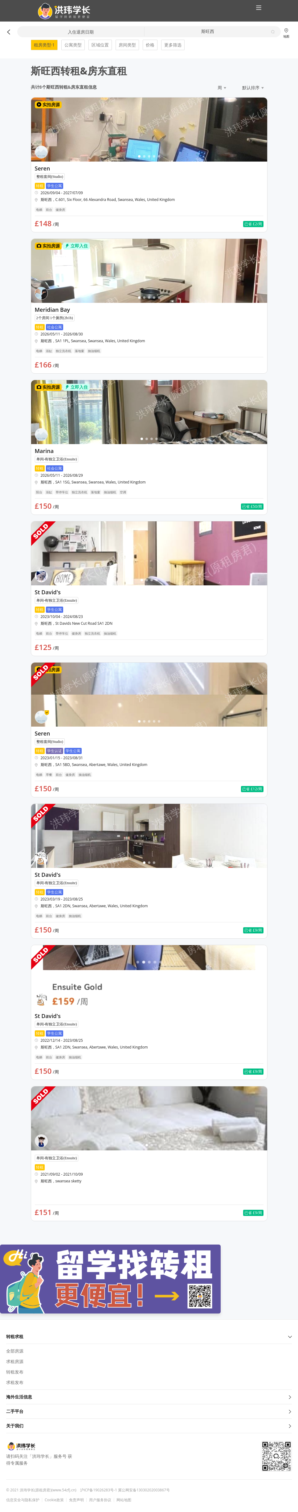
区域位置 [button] (100, 45)
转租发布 (14, 1372)
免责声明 (76, 1500)
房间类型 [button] (127, 45)
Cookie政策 (54, 1500)
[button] (61, 11)
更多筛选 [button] (173, 45)
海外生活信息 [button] (149, 1397)
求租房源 (14, 1361)
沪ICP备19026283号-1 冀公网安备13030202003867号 (125, 1490)
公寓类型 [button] (73, 45)
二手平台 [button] (149, 1411)
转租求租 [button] (149, 1336)
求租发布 (14, 1382)
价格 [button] (150, 45)
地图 (286, 33)
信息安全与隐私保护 (22, 1500)
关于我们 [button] (149, 1426)
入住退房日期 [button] (81, 32)
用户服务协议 (100, 1500)
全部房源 (14, 1351)
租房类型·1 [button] (44, 45)
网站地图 (123, 1500)
